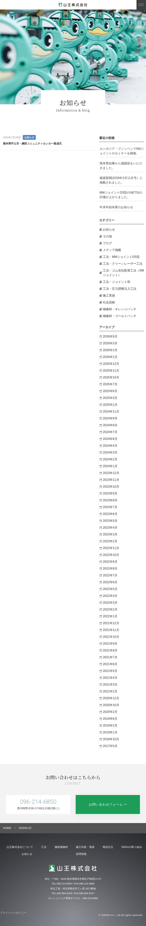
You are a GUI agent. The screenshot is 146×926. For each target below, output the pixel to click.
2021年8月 (110, 650)
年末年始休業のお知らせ (116, 207)
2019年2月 (110, 725)
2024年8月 (110, 425)
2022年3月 (110, 602)
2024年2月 (110, 459)
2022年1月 (110, 616)
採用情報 (107, 853)
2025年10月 (111, 377)
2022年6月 (110, 582)
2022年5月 (110, 589)
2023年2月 (110, 541)
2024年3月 (110, 452)
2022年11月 (111, 548)
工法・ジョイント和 (116, 281)
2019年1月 (110, 732)
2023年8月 (110, 500)
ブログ (107, 243)
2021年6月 (110, 664)
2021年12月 (111, 623)
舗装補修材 (76, 846)
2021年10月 (111, 636)
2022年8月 (110, 568)
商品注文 (134, 846)
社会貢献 (109, 302)
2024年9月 (110, 418)
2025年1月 (110, 404)
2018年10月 (111, 739)
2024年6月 (110, 438)
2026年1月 (110, 357)
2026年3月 (110, 343)
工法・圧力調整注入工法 (119, 288)
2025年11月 (111, 370)
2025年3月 (110, 397)
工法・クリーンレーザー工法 (122, 263)
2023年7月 (110, 507)
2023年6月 (110, 514)
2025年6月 (110, 391)
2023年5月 (110, 520)
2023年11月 (111, 479)
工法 (53, 846)
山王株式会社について (24, 846)
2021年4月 (110, 677)
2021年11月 (111, 630)
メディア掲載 (112, 250)
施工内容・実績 (106, 846)
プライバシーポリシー (13, 912)
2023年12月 (111, 473)
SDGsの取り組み (24, 853)
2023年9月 (110, 493)
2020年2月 (110, 711)
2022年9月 (110, 561)
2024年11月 (111, 411)
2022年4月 (110, 595)
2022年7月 (110, 575)
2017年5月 (110, 746)
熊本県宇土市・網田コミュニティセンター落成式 (32, 143)
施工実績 (109, 295)
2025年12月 (111, 363)
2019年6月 (110, 718)
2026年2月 (110, 350)
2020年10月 (111, 705)
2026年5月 (110, 336)
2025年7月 (110, 384)
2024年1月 (110, 466)
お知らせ (29, 137)
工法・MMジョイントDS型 (121, 256)
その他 (107, 236)
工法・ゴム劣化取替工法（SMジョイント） (123, 273)
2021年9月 (110, 643)
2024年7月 (110, 432)
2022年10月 (111, 554)
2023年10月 (111, 486)
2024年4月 (110, 445)
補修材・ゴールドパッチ (119, 316)
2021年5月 (110, 671)
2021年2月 (110, 691)
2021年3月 (110, 684)
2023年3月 (110, 534)
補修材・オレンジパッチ (119, 309)
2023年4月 (110, 527)
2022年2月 (110, 609)
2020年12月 (111, 698)
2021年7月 (110, 657)
